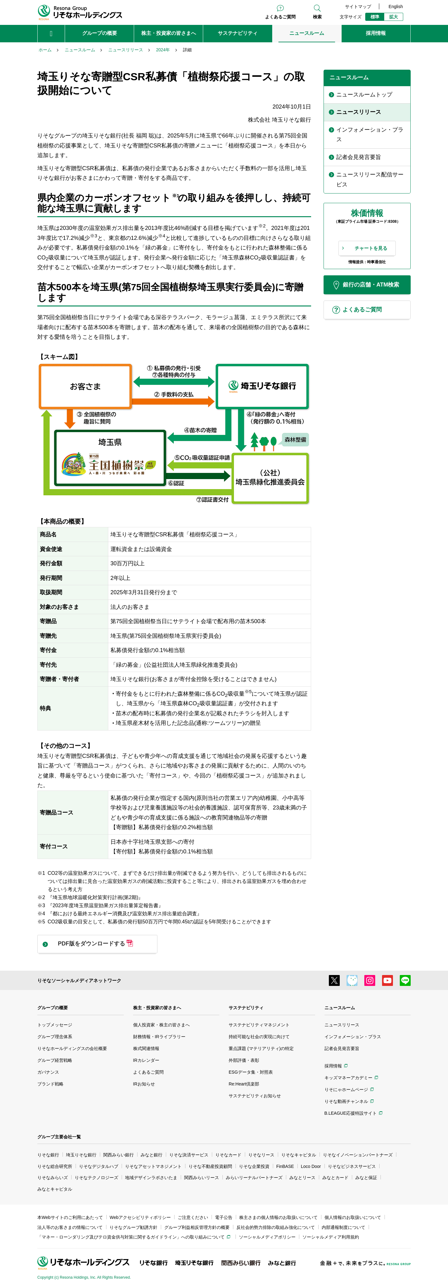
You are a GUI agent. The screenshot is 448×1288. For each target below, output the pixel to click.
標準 (375, 16)
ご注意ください (193, 1217)
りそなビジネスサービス (352, 1166)
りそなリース (261, 1154)
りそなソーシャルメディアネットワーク (79, 980)
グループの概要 (52, 1007)
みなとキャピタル (54, 1189)
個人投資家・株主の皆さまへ (161, 1024)
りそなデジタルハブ (98, 1166)
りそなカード (228, 1154)
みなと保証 (366, 1177)
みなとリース (302, 1177)
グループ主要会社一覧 (59, 1136)
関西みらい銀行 (118, 1154)
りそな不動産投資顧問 (210, 1166)
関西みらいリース (201, 1177)
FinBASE (285, 1166)
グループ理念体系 (54, 1036)
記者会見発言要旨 (341, 1048)
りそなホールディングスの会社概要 (72, 1048)
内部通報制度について (343, 1227)
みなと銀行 (151, 1154)
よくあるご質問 (280, 16)
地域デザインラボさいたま (151, 1177)
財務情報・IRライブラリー (159, 1036)
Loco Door (311, 1166)
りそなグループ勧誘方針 (133, 1227)
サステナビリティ (246, 1007)
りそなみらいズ (52, 1177)
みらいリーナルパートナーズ (254, 1177)
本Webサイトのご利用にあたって (70, 1217)
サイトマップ (358, 6)
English (396, 6)
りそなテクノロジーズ (96, 1177)
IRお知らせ (144, 1083)
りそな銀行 (48, 1154)
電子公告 (223, 1217)
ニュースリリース (341, 1024)
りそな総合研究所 (54, 1166)
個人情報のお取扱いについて (352, 1217)
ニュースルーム (339, 1007)
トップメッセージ (54, 1024)
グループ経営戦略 (54, 1060)
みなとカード (335, 1177)
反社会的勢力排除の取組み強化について (275, 1227)
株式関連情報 (146, 1048)
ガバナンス (48, 1072)
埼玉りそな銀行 (81, 1154)
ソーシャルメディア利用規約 (330, 1236)
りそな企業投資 (254, 1166)
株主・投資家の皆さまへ (157, 1007)
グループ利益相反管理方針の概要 (197, 1227)
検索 (317, 16)
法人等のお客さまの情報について (70, 1227)
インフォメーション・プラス (352, 1036)
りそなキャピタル (298, 1154)
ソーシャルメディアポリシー (267, 1236)
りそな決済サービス (188, 1154)
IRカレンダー (146, 1060)
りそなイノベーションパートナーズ (358, 1154)
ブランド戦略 (50, 1083)
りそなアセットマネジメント (153, 1166)
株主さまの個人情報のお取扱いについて (278, 1217)
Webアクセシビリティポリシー (140, 1217)
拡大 (393, 16)
